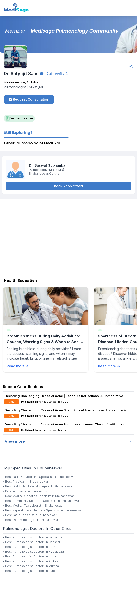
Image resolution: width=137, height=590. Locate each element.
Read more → (18, 366)
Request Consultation (29, 99)
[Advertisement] (68, 237)
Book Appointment (68, 186)
